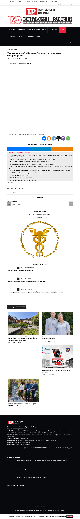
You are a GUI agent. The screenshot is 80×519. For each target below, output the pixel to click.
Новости (19, 1)
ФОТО (62, 30)
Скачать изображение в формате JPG (19, 63)
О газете (35, 1)
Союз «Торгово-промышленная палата (40, 214)
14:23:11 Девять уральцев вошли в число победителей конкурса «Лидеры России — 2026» (39, 170)
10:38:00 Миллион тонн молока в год (21, 178)
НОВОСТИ (21, 30)
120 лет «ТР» (53, 30)
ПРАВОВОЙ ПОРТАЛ (33, 36)
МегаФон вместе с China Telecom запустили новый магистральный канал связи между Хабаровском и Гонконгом (23, 338)
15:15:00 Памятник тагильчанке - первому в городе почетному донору (32, 164)
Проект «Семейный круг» (36, 30)
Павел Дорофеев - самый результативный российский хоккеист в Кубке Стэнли (35, 292)
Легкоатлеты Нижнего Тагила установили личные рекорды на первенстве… (42, 460)
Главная (11, 1)
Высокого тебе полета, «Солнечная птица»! (31, 477)
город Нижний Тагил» (40, 217)
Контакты (43, 1)
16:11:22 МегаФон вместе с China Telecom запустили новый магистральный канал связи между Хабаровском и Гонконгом (40, 156)
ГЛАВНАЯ (12, 30)
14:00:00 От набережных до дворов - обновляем (25, 173)
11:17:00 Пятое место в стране (19, 175)
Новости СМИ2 (12, 182)
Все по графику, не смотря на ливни (20, 270)
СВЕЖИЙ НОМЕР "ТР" (16, 36)
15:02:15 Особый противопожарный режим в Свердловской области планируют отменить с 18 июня (40, 167)
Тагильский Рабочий (58, 510)
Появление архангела (24, 469)
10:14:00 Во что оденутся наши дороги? (22, 180)
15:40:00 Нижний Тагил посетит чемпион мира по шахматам (29, 161)
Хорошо (69, 516)
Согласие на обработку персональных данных (51, 516)
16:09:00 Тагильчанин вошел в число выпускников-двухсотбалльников (32, 159)
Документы (53, 1)
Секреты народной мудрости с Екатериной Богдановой (27, 281)
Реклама (27, 1)
